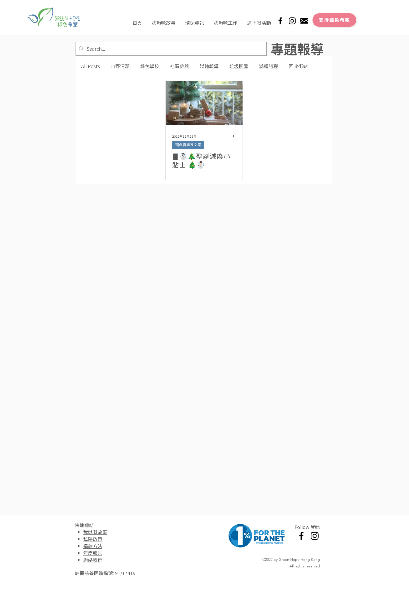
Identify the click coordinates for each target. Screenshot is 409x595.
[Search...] (170, 48)
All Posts (90, 66)
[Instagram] (292, 20)
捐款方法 (92, 545)
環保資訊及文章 (188, 145)
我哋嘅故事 (95, 531)
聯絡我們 (92, 559)
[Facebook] (280, 20)
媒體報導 (209, 66)
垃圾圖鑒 (238, 66)
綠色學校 (149, 66)
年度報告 (92, 552)
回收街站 (298, 66)
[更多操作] (235, 136)
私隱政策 (92, 538)
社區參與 (179, 66)
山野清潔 (120, 66)
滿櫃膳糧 (268, 66)
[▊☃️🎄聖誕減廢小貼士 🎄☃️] (204, 103)
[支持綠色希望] (334, 20)
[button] (163, 20)
